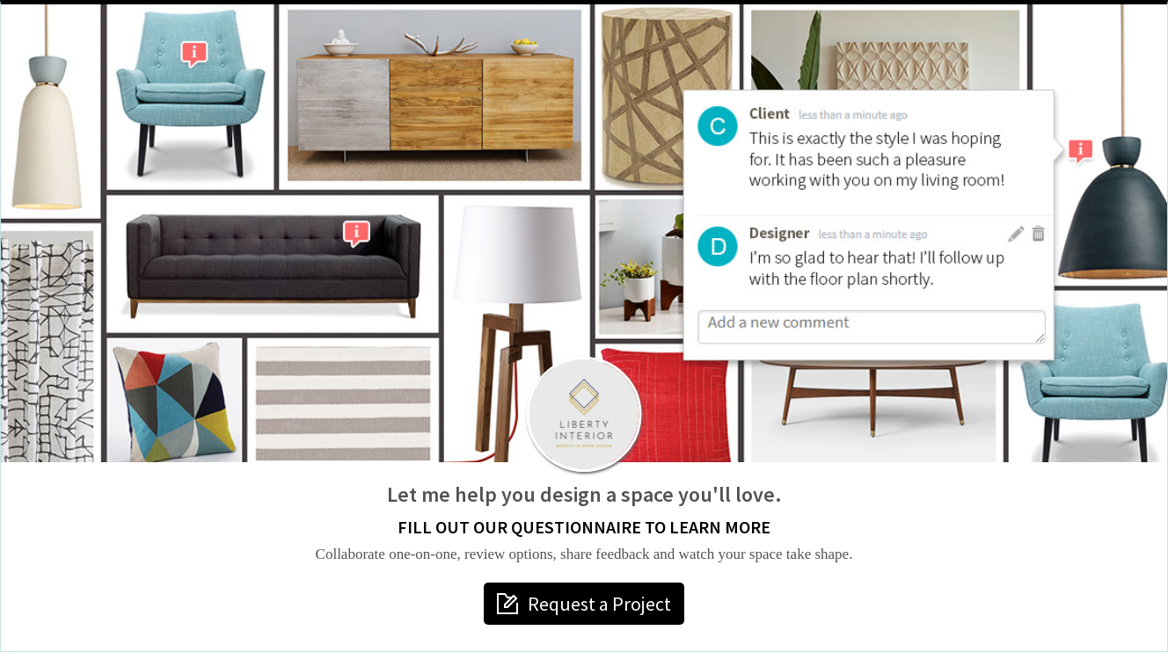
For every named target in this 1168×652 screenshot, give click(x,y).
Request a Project (599, 603)
